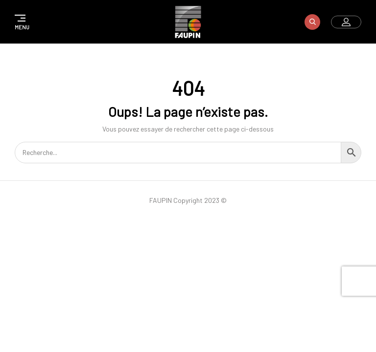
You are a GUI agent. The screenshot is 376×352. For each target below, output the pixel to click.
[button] (20, 22)
